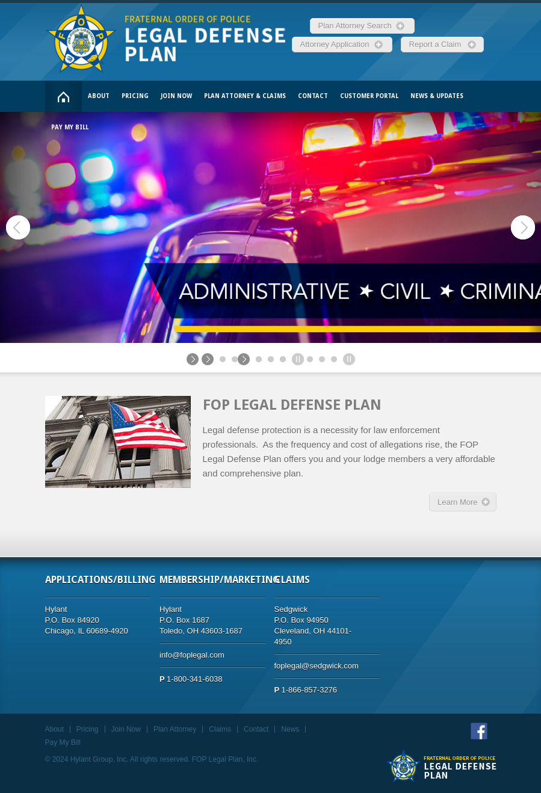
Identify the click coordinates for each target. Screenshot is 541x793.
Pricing (135, 96)
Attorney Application (337, 44)
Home (63, 96)
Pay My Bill (69, 127)
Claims (220, 729)
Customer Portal (369, 96)
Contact (313, 96)
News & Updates (436, 96)
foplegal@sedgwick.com (316, 665)
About (99, 96)
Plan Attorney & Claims (245, 96)
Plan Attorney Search (357, 25)
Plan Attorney (174, 729)
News (290, 729)
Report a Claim (437, 44)
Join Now (176, 96)
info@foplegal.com (191, 654)
